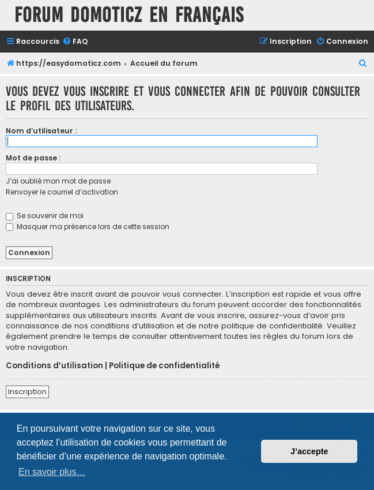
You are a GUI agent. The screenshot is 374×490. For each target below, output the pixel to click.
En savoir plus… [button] (52, 472)
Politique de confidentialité (164, 366)
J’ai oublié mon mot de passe (58, 181)
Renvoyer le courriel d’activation (62, 192)
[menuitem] (75, 42)
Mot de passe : (33, 158)
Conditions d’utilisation (54, 366)
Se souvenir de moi (45, 215)
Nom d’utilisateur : (41, 131)
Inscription (27, 391)
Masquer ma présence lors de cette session (87, 226)
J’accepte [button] (309, 451)
